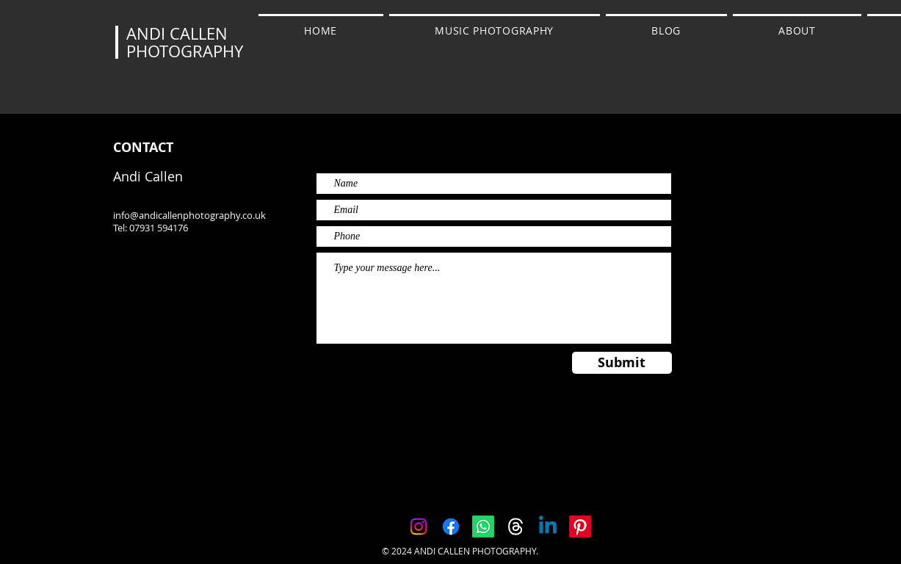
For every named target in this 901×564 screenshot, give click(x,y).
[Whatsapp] (483, 527)
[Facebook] (451, 527)
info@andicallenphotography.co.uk (189, 215)
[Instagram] (419, 527)
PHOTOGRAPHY (184, 51)
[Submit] (622, 363)
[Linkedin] (548, 527)
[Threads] (515, 527)
